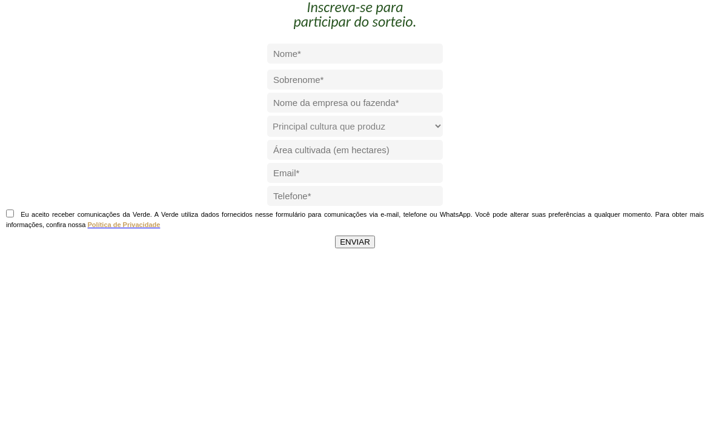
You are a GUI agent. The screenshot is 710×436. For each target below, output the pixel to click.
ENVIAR (355, 241)
